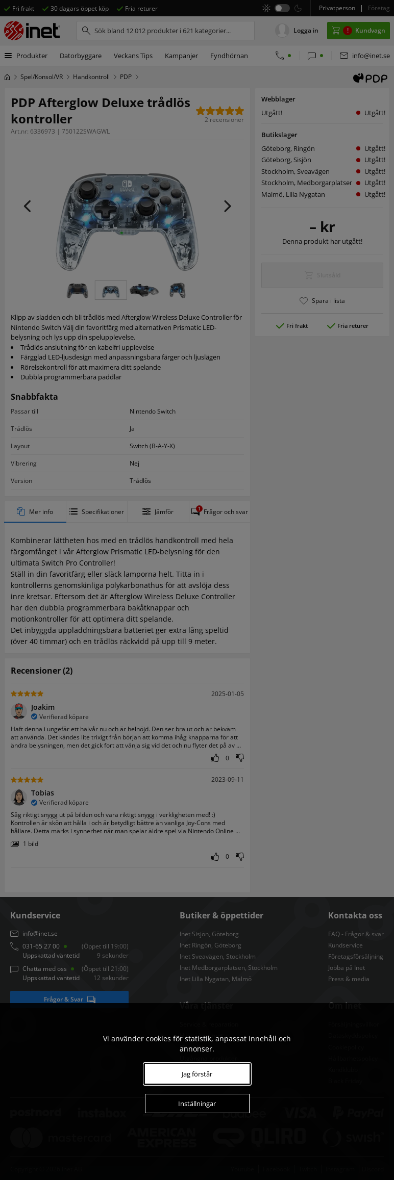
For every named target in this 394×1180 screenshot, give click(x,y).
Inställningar (197, 1103)
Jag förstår (197, 1074)
